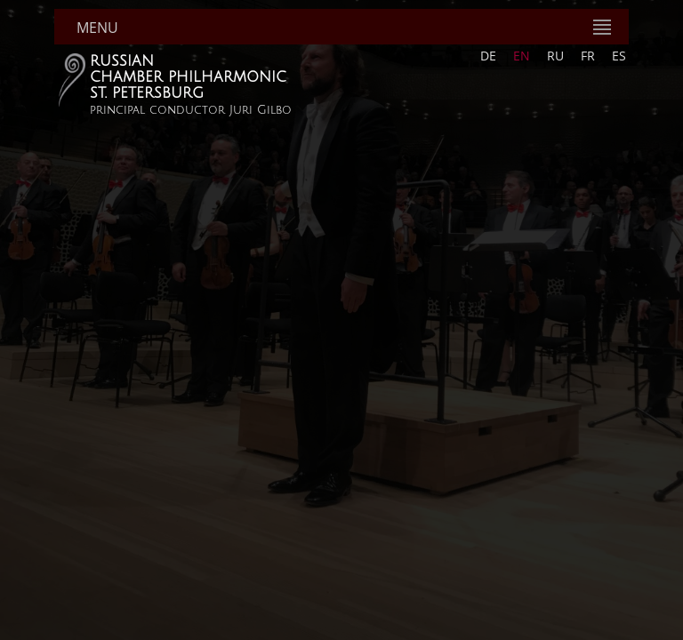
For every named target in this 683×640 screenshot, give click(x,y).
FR (588, 55)
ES (619, 55)
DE (488, 55)
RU (555, 55)
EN (521, 55)
